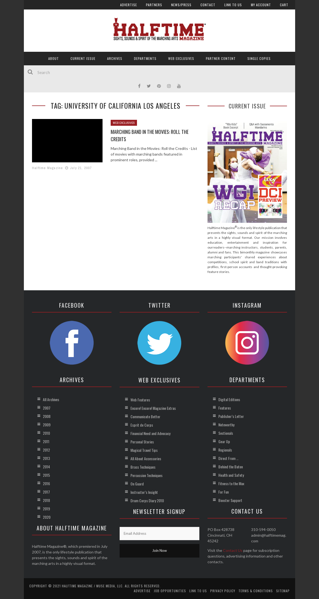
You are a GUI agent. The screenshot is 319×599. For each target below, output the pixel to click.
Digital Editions (229, 399)
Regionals (225, 450)
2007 (46, 408)
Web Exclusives (181, 58)
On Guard (137, 484)
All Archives (51, 399)
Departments (145, 58)
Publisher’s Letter (231, 416)
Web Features (140, 399)
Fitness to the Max (231, 483)
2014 (46, 466)
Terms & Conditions (255, 590)
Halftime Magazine (47, 168)
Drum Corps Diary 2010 (147, 500)
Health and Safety (231, 475)
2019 (46, 508)
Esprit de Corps (141, 425)
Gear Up (224, 441)
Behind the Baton (230, 466)
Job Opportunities (170, 590)
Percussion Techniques (146, 475)
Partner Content (221, 58)
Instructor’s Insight (144, 492)
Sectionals (225, 433)
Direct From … (228, 458)
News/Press (181, 4)
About (53, 58)
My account (261, 4)
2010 (46, 433)
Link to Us (233, 4)
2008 (46, 416)
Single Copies (259, 58)
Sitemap (283, 590)
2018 (46, 500)
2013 (46, 458)
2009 (46, 424)
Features (224, 408)
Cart (284, 4)
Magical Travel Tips (144, 450)
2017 (46, 492)
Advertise (128, 4)
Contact (207, 4)
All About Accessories (145, 458)
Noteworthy (226, 424)
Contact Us (233, 550)
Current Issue (83, 58)
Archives (114, 58)
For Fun (223, 492)
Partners (154, 4)
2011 (46, 441)
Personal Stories (142, 442)
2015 (46, 475)
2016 (46, 483)
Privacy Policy (222, 590)
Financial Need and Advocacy (150, 433)
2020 (46, 517)
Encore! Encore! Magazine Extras (153, 408)
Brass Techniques (142, 467)
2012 (46, 450)
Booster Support (230, 500)
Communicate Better (145, 416)
